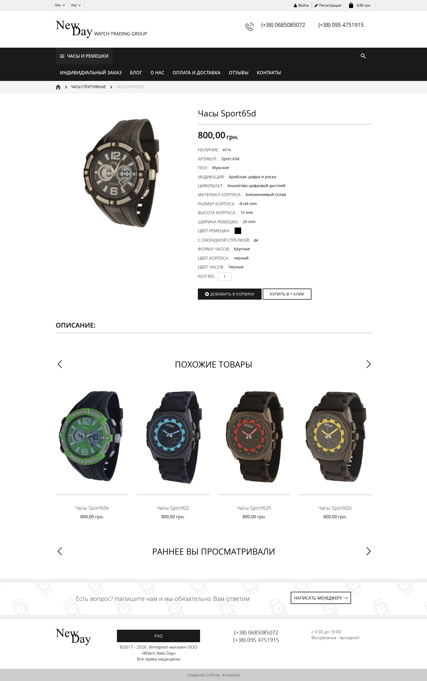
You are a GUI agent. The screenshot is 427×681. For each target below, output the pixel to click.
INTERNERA (231, 674)
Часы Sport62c (335, 507)
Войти (303, 5)
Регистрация (330, 5)
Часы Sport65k (92, 507)
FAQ (158, 635)
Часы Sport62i (173, 507)
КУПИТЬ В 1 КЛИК (287, 293)
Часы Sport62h (254, 507)
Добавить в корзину (232, 293)
